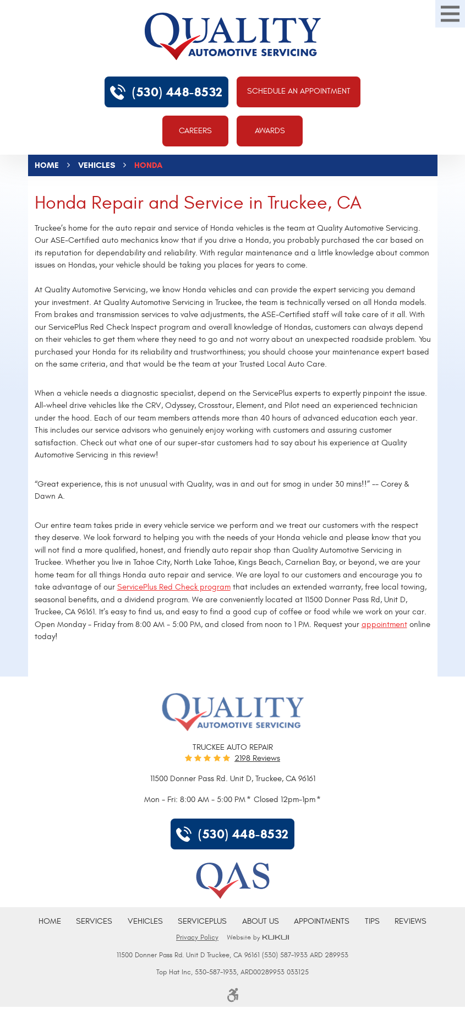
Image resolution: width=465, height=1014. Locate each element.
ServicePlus (202, 921)
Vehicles (96, 165)
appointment (384, 624)
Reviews (410, 921)
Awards (270, 130)
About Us (260, 921)
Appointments (321, 921)
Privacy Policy (197, 937)
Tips (372, 921)
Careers (195, 130)
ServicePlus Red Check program (174, 587)
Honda (148, 165)
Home (47, 165)
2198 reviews (257, 758)
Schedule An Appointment (299, 91)
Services (94, 921)
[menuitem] (50, 921)
